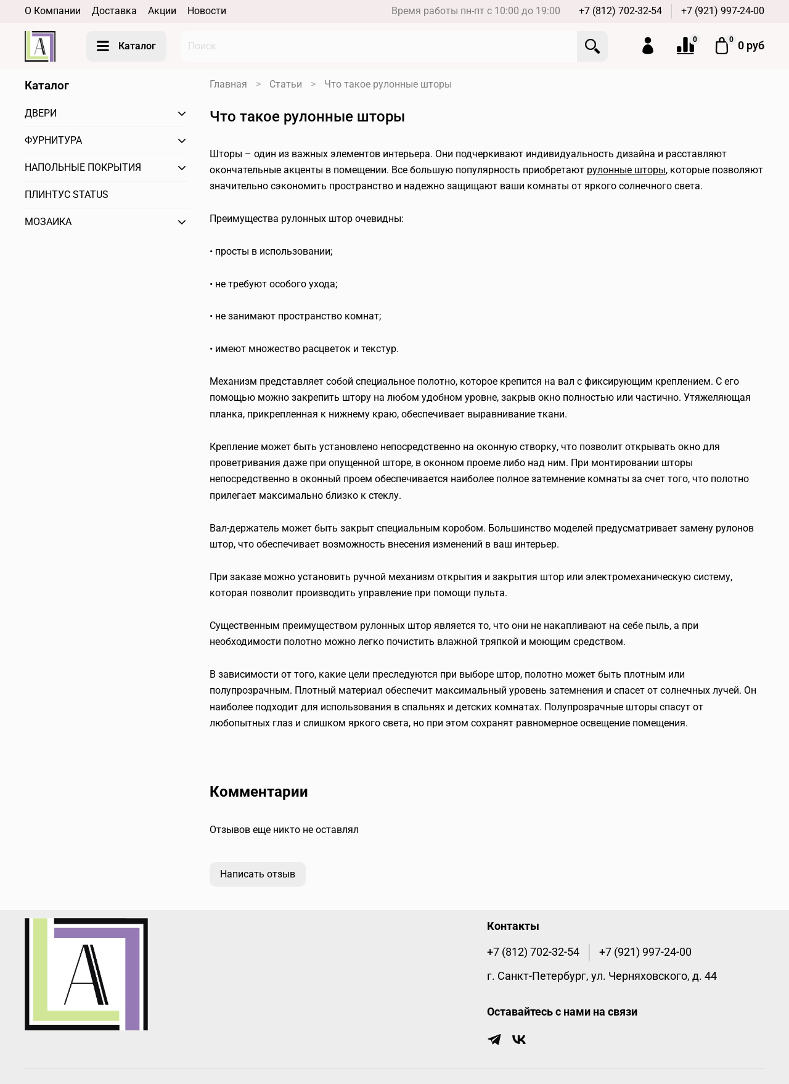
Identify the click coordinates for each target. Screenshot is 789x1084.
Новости (206, 11)
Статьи (285, 84)
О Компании (53, 11)
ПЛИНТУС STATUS (66, 194)
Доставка (114, 11)
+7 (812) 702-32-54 (620, 11)
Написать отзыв (257, 874)
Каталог (126, 46)
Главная (228, 84)
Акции (162, 11)
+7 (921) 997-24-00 (722, 11)
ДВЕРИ (41, 113)
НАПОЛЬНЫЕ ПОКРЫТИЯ (83, 167)
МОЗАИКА (48, 222)
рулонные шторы (626, 170)
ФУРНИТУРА (53, 140)
